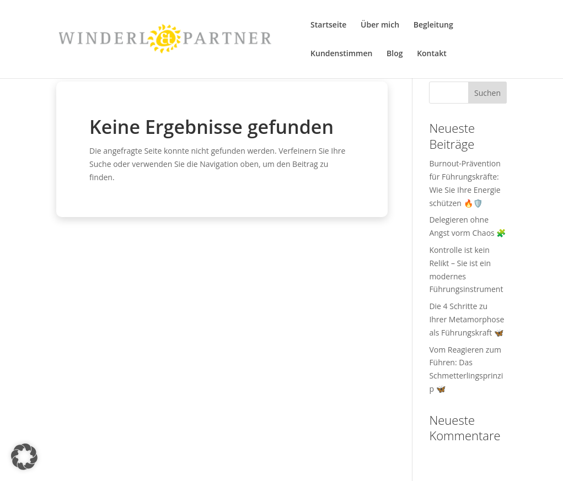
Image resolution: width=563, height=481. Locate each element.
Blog (395, 54)
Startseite (328, 25)
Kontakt (432, 54)
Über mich (380, 25)
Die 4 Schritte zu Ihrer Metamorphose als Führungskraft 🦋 (466, 319)
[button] (24, 457)
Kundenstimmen (341, 54)
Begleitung (433, 25)
